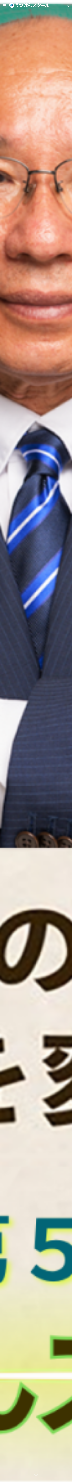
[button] (4, 5)
